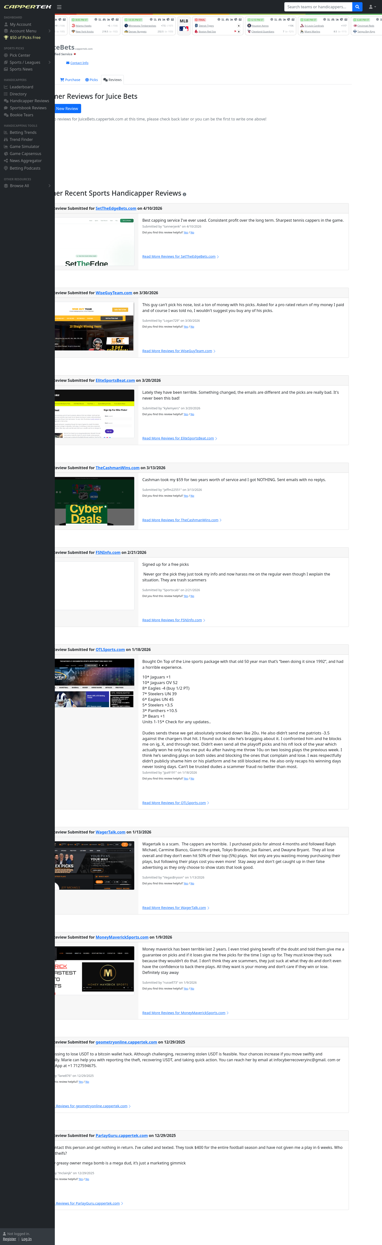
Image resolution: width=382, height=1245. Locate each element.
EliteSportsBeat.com (142, 380)
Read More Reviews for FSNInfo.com (201, 620)
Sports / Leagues (28, 62)
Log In (27, 1238)
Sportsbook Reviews (25, 108)
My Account (17, 24)
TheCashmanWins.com (145, 467)
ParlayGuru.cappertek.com (149, 1135)
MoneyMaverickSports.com (149, 937)
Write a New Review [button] (84, 108)
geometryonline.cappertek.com (153, 1042)
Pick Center (17, 55)
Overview (72, 79)
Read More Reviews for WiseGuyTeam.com (207, 350)
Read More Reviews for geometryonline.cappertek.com (112, 1106)
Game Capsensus (22, 153)
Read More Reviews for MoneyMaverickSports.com (213, 1012)
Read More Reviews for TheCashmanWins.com (210, 520)
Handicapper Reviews (26, 101)
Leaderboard (18, 87)
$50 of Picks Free (22, 37)
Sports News (18, 69)
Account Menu (28, 31)
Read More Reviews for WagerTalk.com (204, 907)
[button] (372, 7)
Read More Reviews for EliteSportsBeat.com (207, 438)
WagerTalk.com (138, 832)
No (219, 232)
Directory (15, 94)
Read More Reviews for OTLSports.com (203, 802)
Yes (213, 232)
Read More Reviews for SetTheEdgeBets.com (208, 256)
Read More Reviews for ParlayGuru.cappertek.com (108, 1203)
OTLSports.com (137, 649)
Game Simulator (21, 146)
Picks (119, 79)
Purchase (97, 79)
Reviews (140, 79)
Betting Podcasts (22, 168)
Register (9, 1238)
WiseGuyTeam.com (141, 292)
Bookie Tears (18, 115)
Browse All (28, 186)
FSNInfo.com (135, 552)
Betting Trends (20, 132)
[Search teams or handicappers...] (318, 6)
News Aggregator (23, 160)
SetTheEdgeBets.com (143, 208)
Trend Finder (18, 139)
